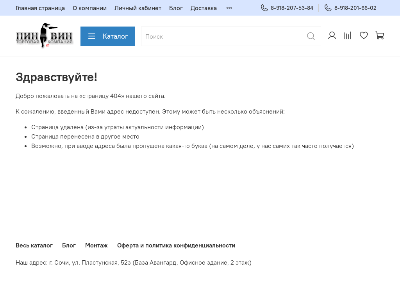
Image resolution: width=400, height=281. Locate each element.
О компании (90, 8)
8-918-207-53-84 (286, 8)
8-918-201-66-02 (350, 8)
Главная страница (40, 8)
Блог (176, 8)
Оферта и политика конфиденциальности (176, 245)
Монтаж (96, 245)
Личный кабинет (137, 8)
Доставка (204, 8)
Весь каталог (34, 245)
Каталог (107, 36)
